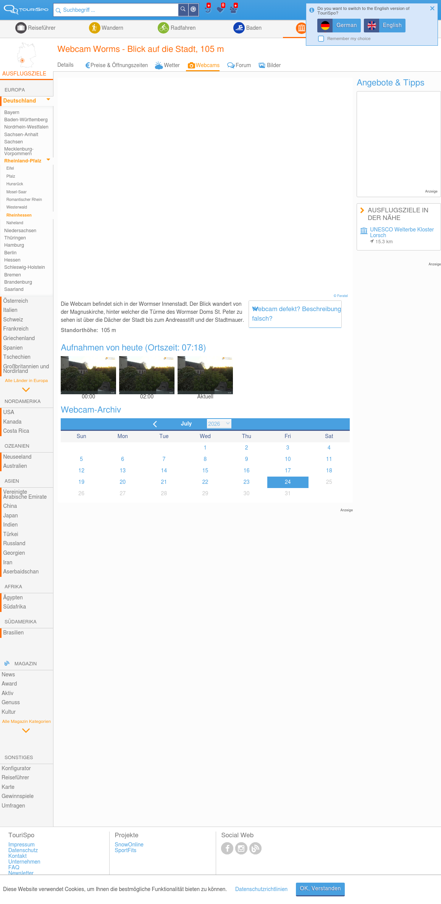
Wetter (171, 65)
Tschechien (17, 357)
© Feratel (341, 296)
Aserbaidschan (21, 572)
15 (205, 471)
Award (9, 684)
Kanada (12, 422)
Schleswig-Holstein (24, 267)
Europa (15, 90)
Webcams (208, 65)
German (346, 25)
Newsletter (21, 873)
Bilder (274, 65)
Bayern (11, 112)
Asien (12, 481)
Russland (14, 543)
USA (8, 412)
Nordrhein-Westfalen (26, 127)
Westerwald (16, 207)
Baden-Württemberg (26, 119)
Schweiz (13, 320)
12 (81, 471)
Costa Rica (16, 431)
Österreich (15, 301)
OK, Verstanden (320, 888)
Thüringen (15, 238)
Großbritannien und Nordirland (26, 369)
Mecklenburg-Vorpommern (19, 151)
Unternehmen (24, 862)
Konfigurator (16, 768)
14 (164, 471)
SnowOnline (129, 845)
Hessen (12, 260)
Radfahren (182, 28)
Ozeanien (17, 446)
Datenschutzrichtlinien (261, 889)
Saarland (14, 289)
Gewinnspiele (18, 796)
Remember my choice (349, 39)
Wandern (111, 28)
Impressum (21, 845)
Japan (10, 516)
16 (247, 471)
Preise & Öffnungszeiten (119, 65)
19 (81, 482)
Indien (10, 525)
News (8, 675)
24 (288, 482)
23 (247, 482)
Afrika (13, 586)
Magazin (26, 664)
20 (123, 482)
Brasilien (13, 633)
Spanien (13, 348)
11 (329, 459)
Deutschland (19, 101)
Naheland (14, 223)
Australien (15, 466)
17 (288, 471)
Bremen (12, 275)
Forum (243, 65)
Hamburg (14, 245)
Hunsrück (14, 184)
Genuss (11, 702)
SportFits (126, 850)
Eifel (10, 168)
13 (123, 471)
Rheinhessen (19, 215)
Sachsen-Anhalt (21, 134)
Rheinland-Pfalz (22, 161)
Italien (10, 310)
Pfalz (10, 176)
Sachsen (13, 142)
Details (65, 65)
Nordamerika (23, 401)
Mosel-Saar (16, 192)
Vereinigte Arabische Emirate (25, 495)
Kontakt (17, 856)
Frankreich (16, 329)
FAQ (13, 867)
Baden (253, 28)
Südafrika (14, 607)
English (392, 25)
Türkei (10, 534)
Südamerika (21, 622)
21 (164, 482)
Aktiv (7, 693)
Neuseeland (17, 457)
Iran (7, 562)
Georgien (14, 553)
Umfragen (13, 806)
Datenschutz (23, 850)
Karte (8, 787)
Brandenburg (18, 282)
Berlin (10, 252)
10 (288, 459)
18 (329, 471)
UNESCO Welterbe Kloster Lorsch (402, 235)
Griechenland (19, 338)
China (10, 506)
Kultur (9, 712)
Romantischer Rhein (24, 200)
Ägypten (13, 598)
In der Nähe (198, 10)
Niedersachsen (20, 230)
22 (205, 482)
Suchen (187, 10)
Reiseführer (41, 28)
